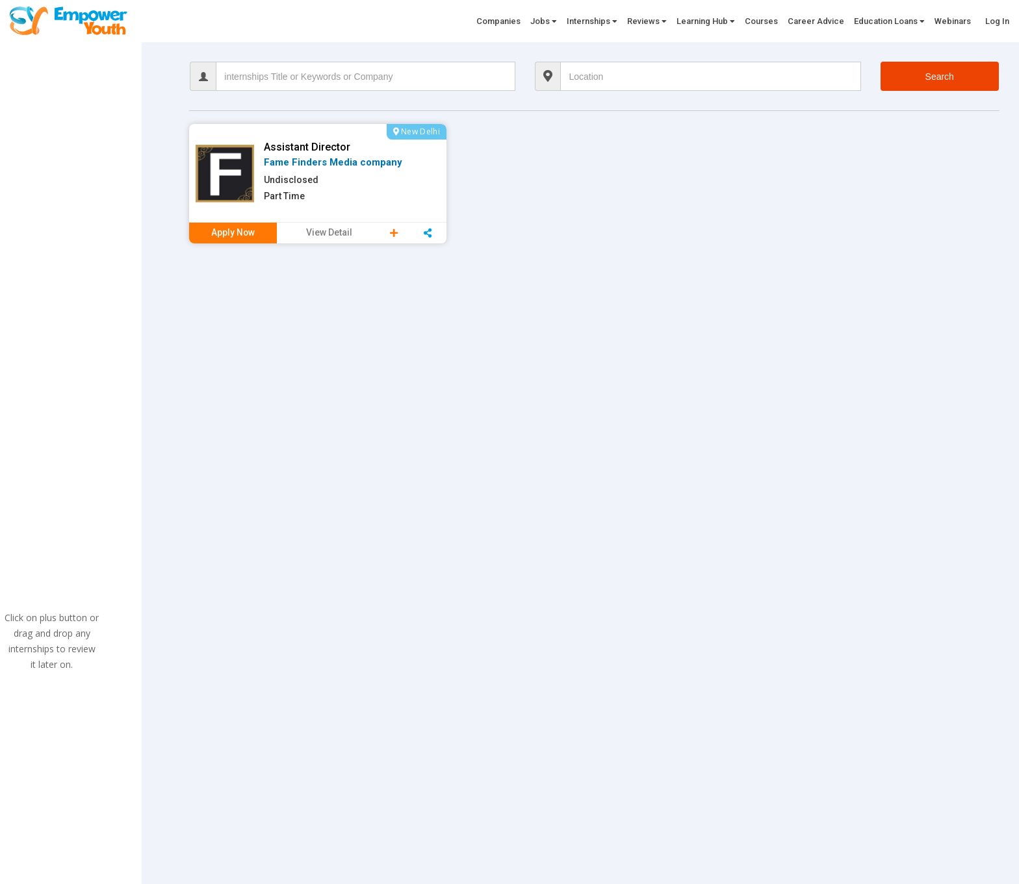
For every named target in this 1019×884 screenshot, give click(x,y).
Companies (498, 21)
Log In (997, 21)
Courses (761, 21)
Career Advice (816, 21)
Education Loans (889, 21)
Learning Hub (706, 21)
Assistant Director (307, 147)
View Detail (329, 232)
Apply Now (233, 232)
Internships (592, 21)
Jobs (543, 21)
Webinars (953, 21)
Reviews (647, 21)
